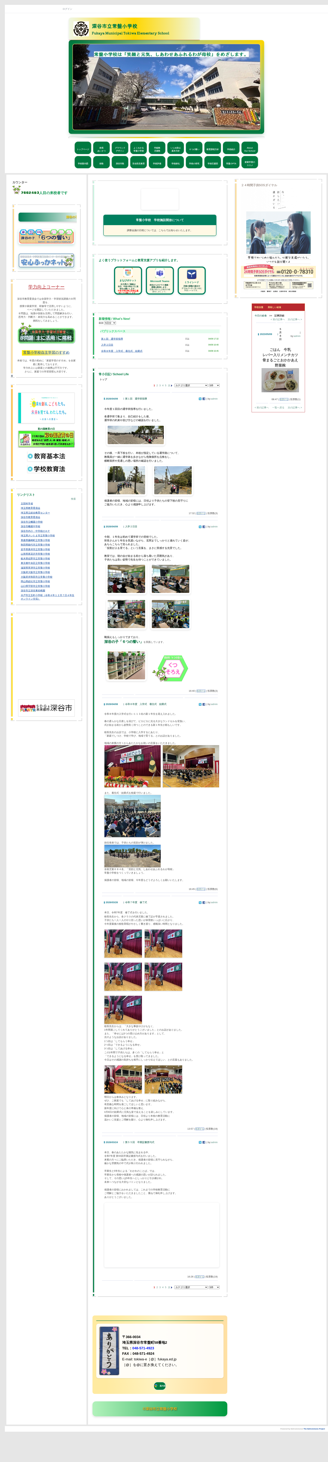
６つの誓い (194, 149)
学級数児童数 (157, 149)
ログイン (67, 8)
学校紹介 (231, 149)
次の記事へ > (295, 319)
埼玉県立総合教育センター (35, 512)
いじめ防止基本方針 (176, 149)
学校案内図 (83, 163)
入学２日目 (107, 344)
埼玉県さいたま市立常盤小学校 (38, 535)
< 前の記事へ (278, 319)
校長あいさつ (101, 149)
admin (214, 398)
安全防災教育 (138, 163)
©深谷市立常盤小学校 (160, 1408)
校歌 (101, 163)
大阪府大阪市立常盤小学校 (35, 572)
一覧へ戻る (278, 407)
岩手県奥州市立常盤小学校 (35, 549)
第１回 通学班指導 (112, 338)
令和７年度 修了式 (136, 902)
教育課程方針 (212, 149)
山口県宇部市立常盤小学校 (35, 586)
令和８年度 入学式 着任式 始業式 (121, 351)
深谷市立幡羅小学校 (32, 521)
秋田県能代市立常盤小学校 (35, 544)
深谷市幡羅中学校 (30, 526)
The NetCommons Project (314, 1429)
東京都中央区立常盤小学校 (35, 563)
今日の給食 (261, 315)
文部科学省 (27, 503)
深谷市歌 (120, 163)
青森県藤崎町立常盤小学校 (35, 540)
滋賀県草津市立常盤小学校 (35, 567)
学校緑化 (175, 163)
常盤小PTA (231, 163)
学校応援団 (213, 163)
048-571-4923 (143, 1348)
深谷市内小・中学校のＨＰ (35, 531)
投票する (201, 513)
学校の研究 (194, 163)
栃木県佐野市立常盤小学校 (35, 558)
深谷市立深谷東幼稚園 (33, 590)
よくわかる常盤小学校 (138, 149)
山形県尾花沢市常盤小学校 (35, 553)
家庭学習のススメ (250, 163)
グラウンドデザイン (120, 149)
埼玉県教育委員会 (30, 508)
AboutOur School (249, 149)
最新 (107, 323)
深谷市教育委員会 (30, 517)
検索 (73, 498)
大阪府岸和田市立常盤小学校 (36, 576)
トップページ (83, 149)
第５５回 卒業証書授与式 (139, 1142)
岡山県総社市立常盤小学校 (35, 581)
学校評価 (157, 163)
